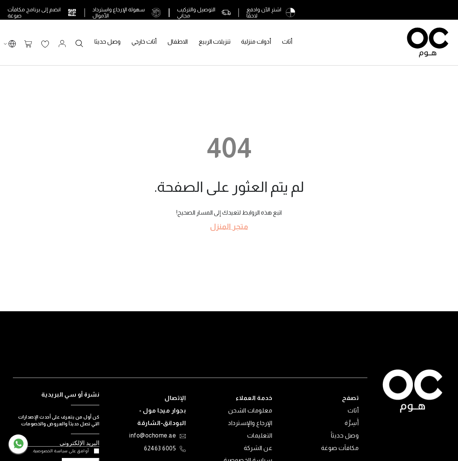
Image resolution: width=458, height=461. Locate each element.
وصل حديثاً (345, 435)
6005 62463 (160, 449)
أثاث (353, 410)
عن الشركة (258, 448)
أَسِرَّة (352, 423)
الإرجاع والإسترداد (250, 423)
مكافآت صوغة (340, 448)
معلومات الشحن (250, 410)
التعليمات (260, 435)
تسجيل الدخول (62, 43)
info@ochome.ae (152, 436)
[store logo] (427, 42)
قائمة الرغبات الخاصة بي (45, 44)
